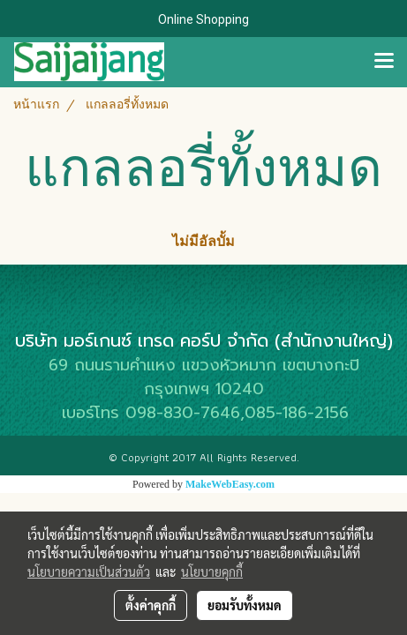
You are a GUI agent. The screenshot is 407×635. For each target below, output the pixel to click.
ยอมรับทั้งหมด (244, 605)
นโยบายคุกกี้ (212, 571)
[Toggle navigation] (384, 61)
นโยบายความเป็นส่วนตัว (88, 571)
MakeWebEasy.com (230, 484)
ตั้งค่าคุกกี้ (150, 605)
